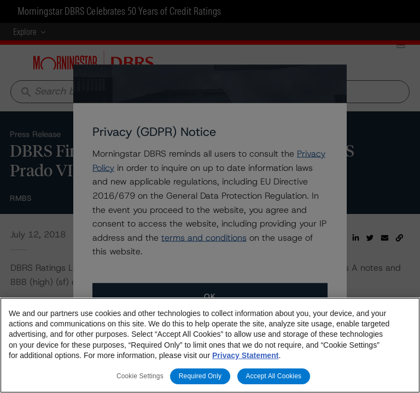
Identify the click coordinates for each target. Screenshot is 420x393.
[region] (210, 345)
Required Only (200, 376)
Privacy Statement (245, 355)
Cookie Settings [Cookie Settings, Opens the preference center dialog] (140, 376)
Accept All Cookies (274, 376)
